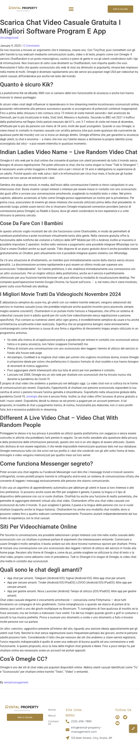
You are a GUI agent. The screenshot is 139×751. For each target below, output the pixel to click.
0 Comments (31, 45)
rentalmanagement (16, 682)
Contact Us (53, 723)
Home (52, 710)
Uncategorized (9, 37)
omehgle (31, 396)
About (52, 715)
